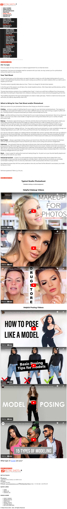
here (17, 170)
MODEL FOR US (7, 13)
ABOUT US (6, 491)
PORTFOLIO (6, 12)
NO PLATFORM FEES (8, 505)
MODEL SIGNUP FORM (6, 178)
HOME (5, 489)
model (13, 461)
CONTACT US (6, 16)
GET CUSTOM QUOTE (8, 10)
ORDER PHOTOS (7, 9)
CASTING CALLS (7, 15)
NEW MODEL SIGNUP (6, 62)
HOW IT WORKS (7, 8)
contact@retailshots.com (12, 484)
